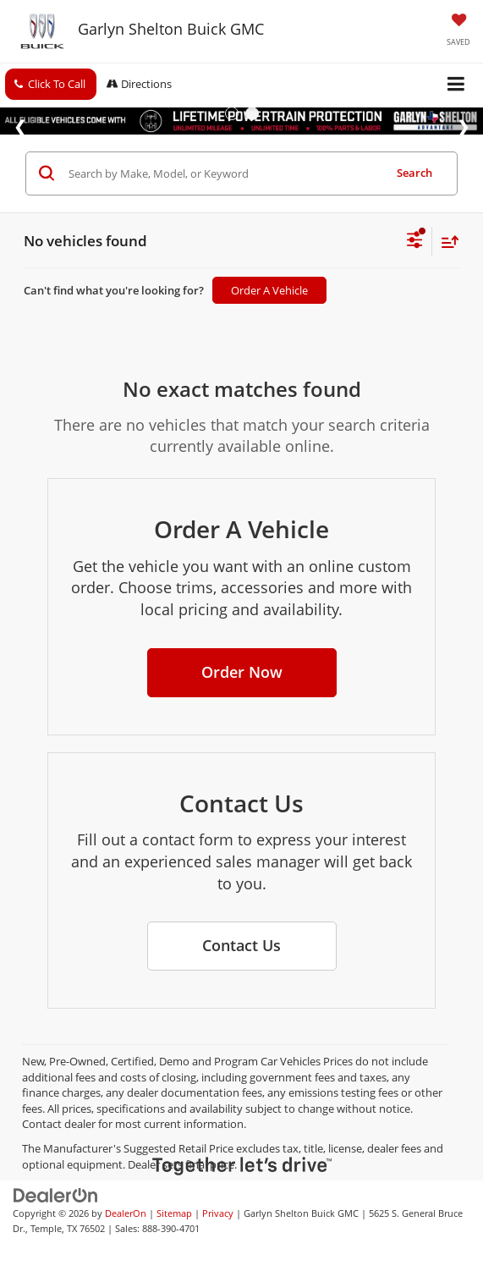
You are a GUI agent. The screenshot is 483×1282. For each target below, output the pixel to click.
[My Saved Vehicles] (458, 31)
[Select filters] (414, 242)
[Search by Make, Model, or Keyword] (223, 173)
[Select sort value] (445, 241)
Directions (139, 83)
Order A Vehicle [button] (269, 290)
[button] (50, 84)
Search (414, 172)
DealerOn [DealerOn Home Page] (125, 1213)
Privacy (217, 1213)
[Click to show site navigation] (456, 85)
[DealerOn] (56, 1194)
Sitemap (174, 1213)
